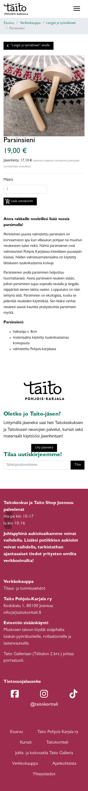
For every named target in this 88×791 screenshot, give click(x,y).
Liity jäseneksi (44, 448)
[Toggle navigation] (76, 9)
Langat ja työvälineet (61, 23)
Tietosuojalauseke (22, 682)
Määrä (8, 180)
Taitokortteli (57, 743)
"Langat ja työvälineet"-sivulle (27, 46)
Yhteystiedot (44, 774)
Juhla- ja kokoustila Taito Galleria (44, 753)
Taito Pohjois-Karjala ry (57, 732)
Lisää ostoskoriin (19, 201)
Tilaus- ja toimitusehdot (24, 589)
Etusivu (9, 23)
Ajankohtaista (64, 764)
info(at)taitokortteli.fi (22, 613)
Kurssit (26, 743)
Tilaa (77, 465)
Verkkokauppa (30, 23)
